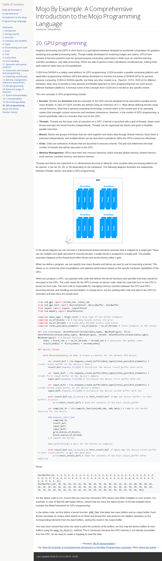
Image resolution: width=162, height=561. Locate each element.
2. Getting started (11, 34)
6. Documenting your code (15, 47)
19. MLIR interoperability (14, 102)
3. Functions (8, 37)
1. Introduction (9, 30)
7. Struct (6, 51)
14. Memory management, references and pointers (15, 81)
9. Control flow (9, 57)
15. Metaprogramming (13, 86)
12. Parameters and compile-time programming (16, 71)
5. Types (6, 44)
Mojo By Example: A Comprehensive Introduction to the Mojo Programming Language (86, 547)
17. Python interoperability (15, 95)
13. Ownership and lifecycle (15, 76)
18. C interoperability (12, 98)
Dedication (8, 27)
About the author (11, 108)
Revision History (10, 112)
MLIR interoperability (104, 543)
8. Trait (6, 54)
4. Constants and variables (15, 40)
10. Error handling (11, 61)
